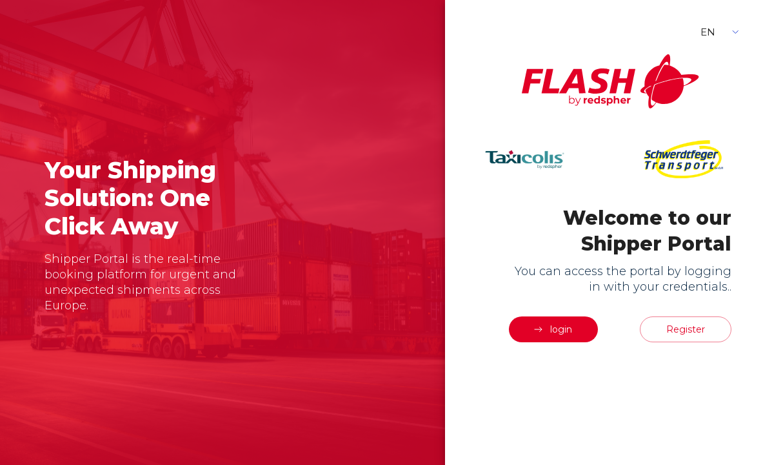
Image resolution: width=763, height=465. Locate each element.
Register (685, 329)
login (552, 329)
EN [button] (707, 32)
